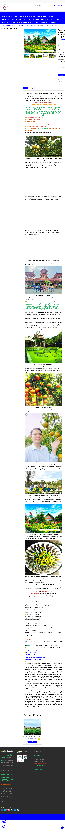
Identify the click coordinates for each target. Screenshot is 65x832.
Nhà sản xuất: (60, 44)
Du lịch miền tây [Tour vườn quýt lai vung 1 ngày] (21, 25)
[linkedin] (15, 810)
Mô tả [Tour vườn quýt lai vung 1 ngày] (25, 88)
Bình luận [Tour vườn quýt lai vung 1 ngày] (31, 88)
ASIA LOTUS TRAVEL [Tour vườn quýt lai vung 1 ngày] (49, 13)
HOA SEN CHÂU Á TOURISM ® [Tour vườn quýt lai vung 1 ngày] (15, 13)
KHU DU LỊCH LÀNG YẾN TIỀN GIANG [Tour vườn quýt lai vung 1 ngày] (45, 16)
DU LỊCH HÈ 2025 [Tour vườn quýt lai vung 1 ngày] (55, 19)
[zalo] (18, 810)
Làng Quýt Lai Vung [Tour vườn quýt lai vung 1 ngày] (31, 652)
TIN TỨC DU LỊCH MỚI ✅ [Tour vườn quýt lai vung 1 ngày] (42, 22)
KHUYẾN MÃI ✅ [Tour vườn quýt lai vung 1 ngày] (44, 19)
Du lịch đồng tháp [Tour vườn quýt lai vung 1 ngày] (31, 25)
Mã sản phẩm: (59, 48)
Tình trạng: (59, 68)
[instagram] (12, 810)
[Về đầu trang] (62, 827)
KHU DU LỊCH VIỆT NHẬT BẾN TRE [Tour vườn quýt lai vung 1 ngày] (9, 19)
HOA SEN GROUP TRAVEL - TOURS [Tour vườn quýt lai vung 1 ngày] (33, 13)
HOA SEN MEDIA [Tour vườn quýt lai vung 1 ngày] (5, 22)
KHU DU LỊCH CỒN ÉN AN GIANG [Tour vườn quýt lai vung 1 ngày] (9, 16)
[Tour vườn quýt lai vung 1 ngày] (58, 81)
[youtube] (8, 810)
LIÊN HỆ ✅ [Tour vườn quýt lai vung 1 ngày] (53, 22)
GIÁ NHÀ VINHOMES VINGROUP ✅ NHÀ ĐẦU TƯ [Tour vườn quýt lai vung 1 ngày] (22, 22)
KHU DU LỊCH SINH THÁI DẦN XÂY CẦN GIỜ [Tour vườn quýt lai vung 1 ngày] (29, 19)
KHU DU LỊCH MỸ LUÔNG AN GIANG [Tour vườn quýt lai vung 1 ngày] (27, 16)
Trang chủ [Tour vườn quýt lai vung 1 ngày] (4, 13)
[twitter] (5, 810)
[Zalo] (60, 81)
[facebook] (2, 810)
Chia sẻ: (59, 79)
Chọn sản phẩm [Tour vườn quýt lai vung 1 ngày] (32, 741)
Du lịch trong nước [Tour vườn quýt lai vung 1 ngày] (11, 25)
